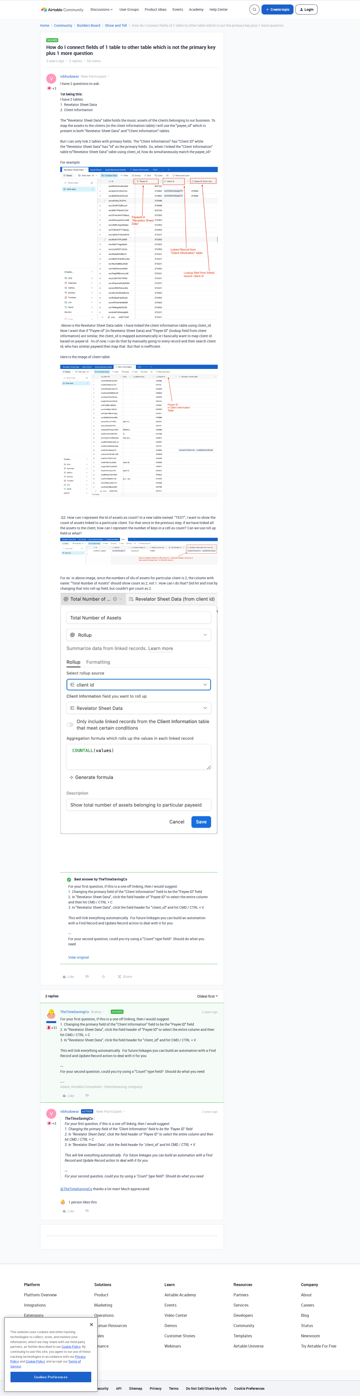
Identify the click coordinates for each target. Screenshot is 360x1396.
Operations (104, 1315)
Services (241, 1305)
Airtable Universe (249, 1346)
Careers (307, 1305)
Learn (169, 1284)
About (306, 1295)
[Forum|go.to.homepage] (62, 9)
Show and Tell (116, 25)
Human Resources (110, 1325)
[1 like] (78, 1202)
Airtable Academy (180, 1295)
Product (101, 1295)
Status (307, 1325)
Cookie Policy (71, 1360)
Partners (241, 1295)
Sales (99, 1336)
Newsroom (310, 1336)
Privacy (156, 1388)
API (119, 1388)
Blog (305, 1315)
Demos (170, 1325)
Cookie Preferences (249, 1388)
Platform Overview (40, 1295)
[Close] (91, 1338)
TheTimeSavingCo (74, 1011)
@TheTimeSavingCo (76, 1188)
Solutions (102, 1284)
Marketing (103, 1305)
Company (309, 1284)
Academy (196, 9)
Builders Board (88, 25)
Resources (243, 1284)
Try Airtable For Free (318, 1346)
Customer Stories (179, 1336)
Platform (32, 1284)
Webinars (172, 1346)
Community (63, 25)
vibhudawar (69, 76)
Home (44, 25)
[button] (278, 9)
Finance (101, 1346)
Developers (243, 1315)
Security (102, 1388)
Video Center (175, 1315)
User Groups (129, 9)
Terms (173, 1388)
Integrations (35, 1305)
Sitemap (135, 1388)
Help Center (219, 9)
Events (177, 9)
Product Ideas (155, 9)
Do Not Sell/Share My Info (206, 1388)
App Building (35, 1325)
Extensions (34, 1315)
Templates (243, 1336)
